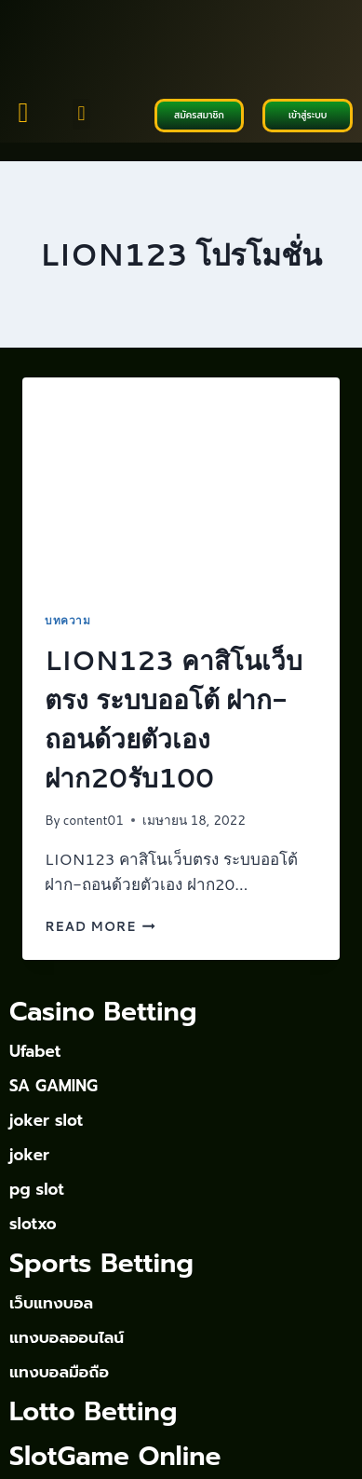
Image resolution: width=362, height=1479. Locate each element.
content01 (93, 820)
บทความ (68, 620)
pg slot (36, 1189)
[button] (81, 114)
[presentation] (181, 483)
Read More (100, 926)
